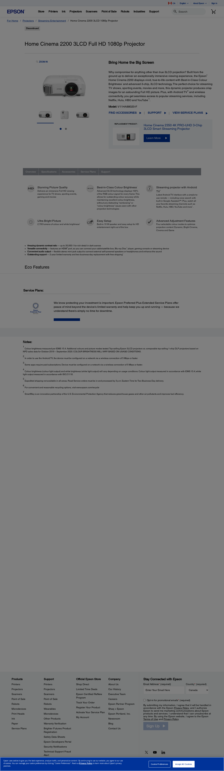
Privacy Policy (85, 763)
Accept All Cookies (183, 764)
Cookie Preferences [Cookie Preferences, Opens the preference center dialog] (159, 764)
